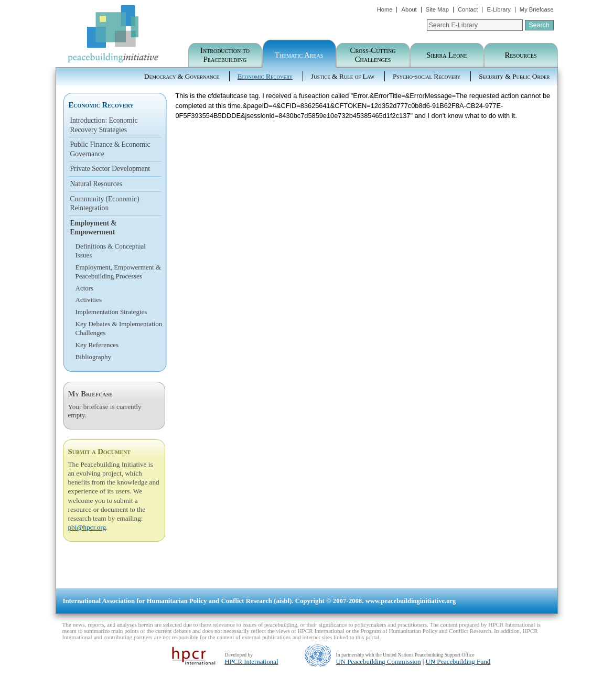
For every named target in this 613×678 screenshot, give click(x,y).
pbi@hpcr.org (87, 527)
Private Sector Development (110, 169)
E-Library (498, 9)
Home (385, 9)
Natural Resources (96, 184)
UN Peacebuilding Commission (378, 661)
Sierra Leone (446, 55)
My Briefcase (537, 9)
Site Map (437, 9)
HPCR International (251, 661)
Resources (521, 55)
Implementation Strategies (111, 312)
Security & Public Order (514, 76)
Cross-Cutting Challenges (373, 54)
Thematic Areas (299, 55)
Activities (89, 300)
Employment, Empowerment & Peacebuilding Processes (119, 271)
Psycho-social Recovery (426, 76)
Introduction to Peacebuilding (225, 54)
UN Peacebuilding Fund (458, 661)
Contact (468, 9)
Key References (97, 345)
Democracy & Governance (181, 76)
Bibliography (94, 357)
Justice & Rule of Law (342, 76)
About (408, 9)
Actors (85, 288)
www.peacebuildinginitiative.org (410, 601)
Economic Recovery (265, 76)
